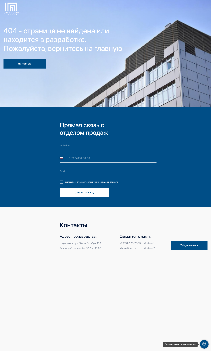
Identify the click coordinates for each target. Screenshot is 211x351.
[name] (108, 145)
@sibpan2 (149, 248)
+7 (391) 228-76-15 (130, 243)
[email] (108, 171)
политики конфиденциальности (104, 182)
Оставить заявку (84, 192)
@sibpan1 (149, 243)
